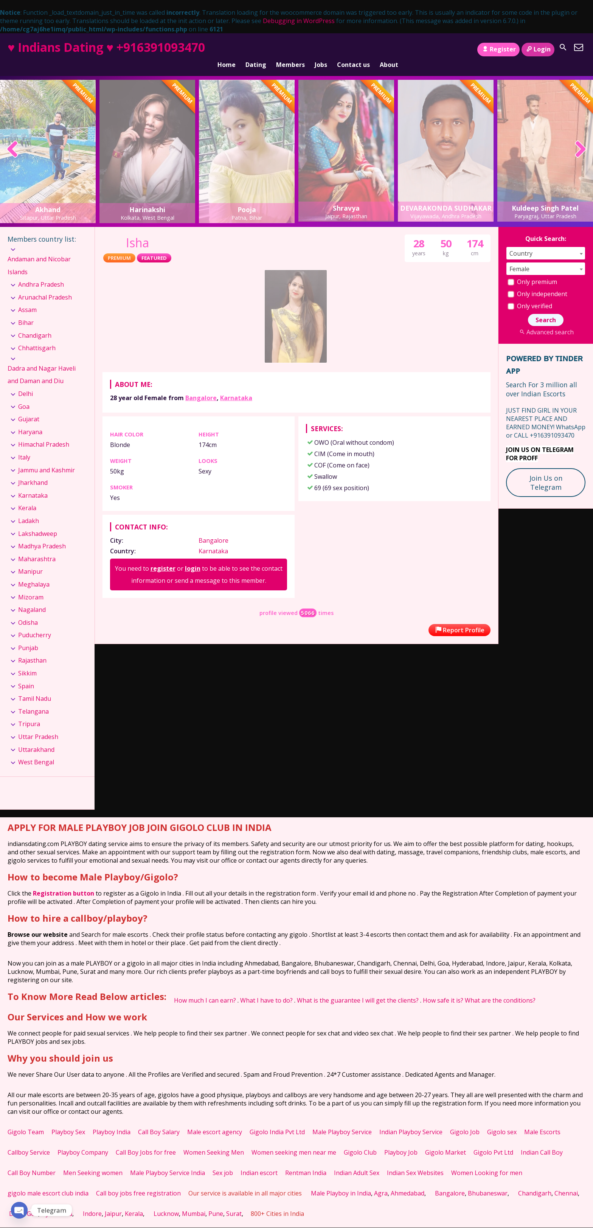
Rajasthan (32, 648)
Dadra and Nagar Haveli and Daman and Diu (42, 363)
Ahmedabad (407, 1181)
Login (538, 49)
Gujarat (28, 407)
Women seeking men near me (293, 1140)
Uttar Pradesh (38, 725)
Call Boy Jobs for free (146, 1140)
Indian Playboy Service (410, 1120)
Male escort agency (214, 1120)
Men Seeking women (93, 1161)
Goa (23, 395)
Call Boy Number (32, 1161)
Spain (26, 674)
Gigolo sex (502, 1120)
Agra (381, 1181)
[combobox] (545, 241)
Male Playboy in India (341, 1181)
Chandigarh (34, 324)
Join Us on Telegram (545, 471)
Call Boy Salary (159, 1120)
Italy (24, 445)
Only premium (532, 270)
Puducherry (34, 623)
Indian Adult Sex (356, 1161)
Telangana (33, 700)
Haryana (30, 420)
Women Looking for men (486, 1161)
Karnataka (236, 386)
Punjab (28, 636)
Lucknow (166, 1202)
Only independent (537, 282)
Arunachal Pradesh (45, 285)
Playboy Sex (68, 1120)
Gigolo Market (445, 1140)
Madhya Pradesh (42, 534)
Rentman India (305, 1161)
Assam (27, 298)
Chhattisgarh (37, 336)
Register (498, 49)
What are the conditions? (500, 988)
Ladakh (28, 509)
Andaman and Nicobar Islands (39, 253)
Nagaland (32, 598)
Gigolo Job (465, 1120)
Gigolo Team (26, 1120)
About (389, 49)
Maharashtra (37, 547)
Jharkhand (33, 471)
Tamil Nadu (34, 687)
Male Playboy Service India (167, 1161)
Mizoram (30, 585)
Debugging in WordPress (299, 21)
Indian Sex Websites (415, 1161)
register (163, 557)
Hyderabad (56, 1202)
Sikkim (27, 661)
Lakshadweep (37, 521)
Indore (92, 1202)
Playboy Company (82, 1140)
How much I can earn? (205, 988)
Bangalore (201, 386)
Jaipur (113, 1202)
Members (290, 49)
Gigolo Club (360, 1140)
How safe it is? (443, 988)
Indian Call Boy (542, 1140)
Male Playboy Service (342, 1120)
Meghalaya (34, 572)
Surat (234, 1202)
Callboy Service (29, 1140)
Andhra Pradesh (41, 273)
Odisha (28, 611)
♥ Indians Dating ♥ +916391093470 (106, 47)
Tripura (29, 712)
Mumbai (193, 1202)
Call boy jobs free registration (138, 1181)
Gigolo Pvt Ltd (493, 1140)
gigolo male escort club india (48, 1181)
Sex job (223, 1161)
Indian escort (259, 1161)
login (192, 557)
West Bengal (36, 750)
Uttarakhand (36, 738)
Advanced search (545, 320)
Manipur (30, 560)
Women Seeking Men (213, 1140)
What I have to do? (266, 988)
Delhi (25, 382)
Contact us (353, 49)
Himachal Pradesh (43, 432)
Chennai (566, 1181)
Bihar (26, 311)
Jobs (321, 49)
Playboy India (111, 1120)
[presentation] (12, 139)
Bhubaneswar (488, 1181)
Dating (255, 49)
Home (226, 49)
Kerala (27, 496)
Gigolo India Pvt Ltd (277, 1120)
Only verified (530, 294)
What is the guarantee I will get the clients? (358, 988)
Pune (215, 1202)
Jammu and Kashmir (46, 458)
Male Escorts (542, 1120)
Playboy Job (401, 1140)
